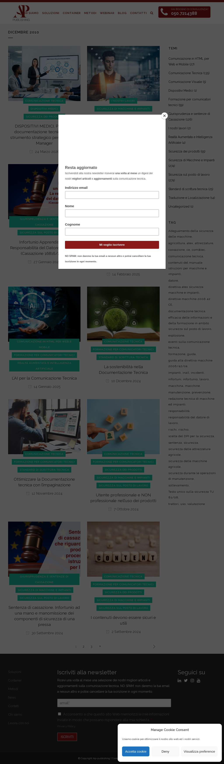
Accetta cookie (136, 751)
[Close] (164, 115)
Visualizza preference (199, 751)
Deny (165, 751)
